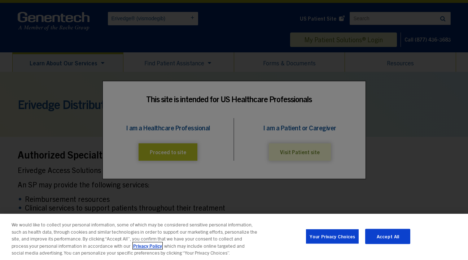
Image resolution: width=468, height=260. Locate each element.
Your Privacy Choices (332, 238)
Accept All (388, 238)
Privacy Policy (147, 247)
